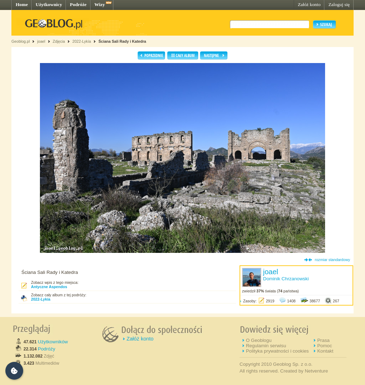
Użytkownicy (49, 4)
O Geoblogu (259, 340)
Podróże (78, 4)
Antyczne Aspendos (49, 287)
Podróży (46, 349)
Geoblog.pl (20, 41)
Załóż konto (309, 4)
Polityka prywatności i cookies (277, 351)
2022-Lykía (81, 41)
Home (22, 4)
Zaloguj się (339, 4)
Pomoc (324, 345)
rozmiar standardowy (332, 259)
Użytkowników (53, 341)
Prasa (323, 340)
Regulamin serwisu (266, 345)
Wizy (99, 4)
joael (41, 41)
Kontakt (325, 351)
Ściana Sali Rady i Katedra (122, 41)
